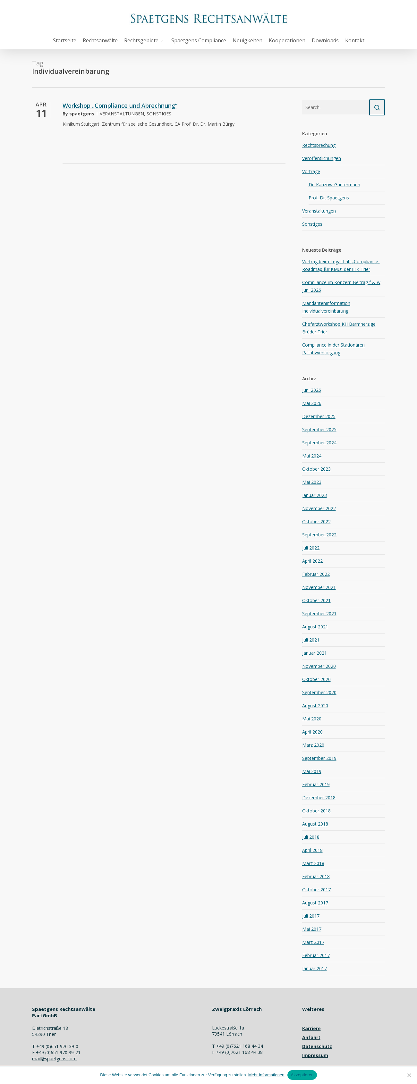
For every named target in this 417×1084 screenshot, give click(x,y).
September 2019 (319, 758)
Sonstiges (159, 114)
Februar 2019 (316, 784)
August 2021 (315, 627)
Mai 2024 (311, 456)
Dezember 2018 (319, 797)
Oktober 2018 (316, 811)
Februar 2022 (316, 574)
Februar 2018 (316, 876)
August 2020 (315, 705)
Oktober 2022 (316, 521)
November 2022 (319, 508)
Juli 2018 (310, 837)
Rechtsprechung (319, 145)
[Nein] (409, 1075)
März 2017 (313, 942)
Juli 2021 (310, 640)
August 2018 (315, 824)
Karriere (311, 1028)
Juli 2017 (310, 916)
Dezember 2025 (319, 416)
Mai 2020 (311, 719)
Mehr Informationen (266, 1074)
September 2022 (319, 535)
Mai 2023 (311, 482)
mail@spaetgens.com (54, 1058)
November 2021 (319, 587)
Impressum (315, 1055)
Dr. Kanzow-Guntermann (334, 184)
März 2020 (313, 745)
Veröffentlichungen (321, 158)
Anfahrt (311, 1037)
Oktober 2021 (316, 600)
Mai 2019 (311, 771)
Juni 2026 (311, 390)
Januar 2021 (314, 653)
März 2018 (313, 863)
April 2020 (312, 732)
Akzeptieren (302, 1074)
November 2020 (319, 666)
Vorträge (311, 171)
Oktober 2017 (316, 890)
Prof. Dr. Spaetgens (329, 198)
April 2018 (312, 850)
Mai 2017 (311, 929)
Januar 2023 (314, 495)
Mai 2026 (311, 403)
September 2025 (319, 429)
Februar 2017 (316, 955)
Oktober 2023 (316, 469)
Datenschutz (317, 1046)
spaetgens (81, 114)
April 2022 (312, 561)
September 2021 (319, 613)
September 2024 (319, 443)
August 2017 (315, 903)
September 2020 (319, 692)
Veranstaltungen (122, 114)
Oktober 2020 (316, 679)
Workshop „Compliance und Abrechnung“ (120, 105)
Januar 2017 (314, 968)
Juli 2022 (310, 548)
